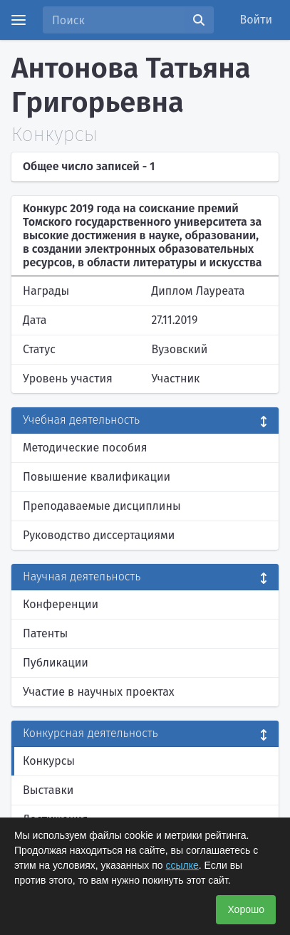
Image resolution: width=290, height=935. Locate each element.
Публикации (55, 662)
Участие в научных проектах (99, 692)
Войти (256, 19)
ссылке (182, 865)
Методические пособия (85, 447)
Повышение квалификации (96, 477)
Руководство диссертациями (99, 535)
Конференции (60, 604)
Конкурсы (49, 761)
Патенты (45, 633)
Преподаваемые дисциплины (102, 506)
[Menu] (18, 20)
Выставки (48, 790)
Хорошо (245, 909)
